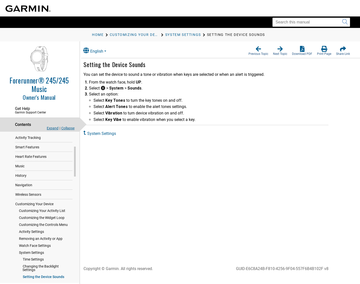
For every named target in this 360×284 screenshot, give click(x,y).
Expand (52, 128)
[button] (258, 51)
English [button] (99, 50)
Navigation (23, 190)
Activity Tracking (28, 142)
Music (19, 171)
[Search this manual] (311, 22)
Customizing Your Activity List (42, 215)
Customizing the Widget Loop (41, 222)
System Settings (31, 257)
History (20, 180)
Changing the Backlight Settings (40, 273)
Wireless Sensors (28, 199)
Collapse (67, 128)
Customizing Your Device (34, 209)
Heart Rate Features (30, 161)
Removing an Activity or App (40, 243)
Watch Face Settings (35, 250)
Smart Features (27, 152)
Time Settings (33, 264)
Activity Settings (31, 236)
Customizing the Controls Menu (43, 229)
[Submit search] (345, 22)
